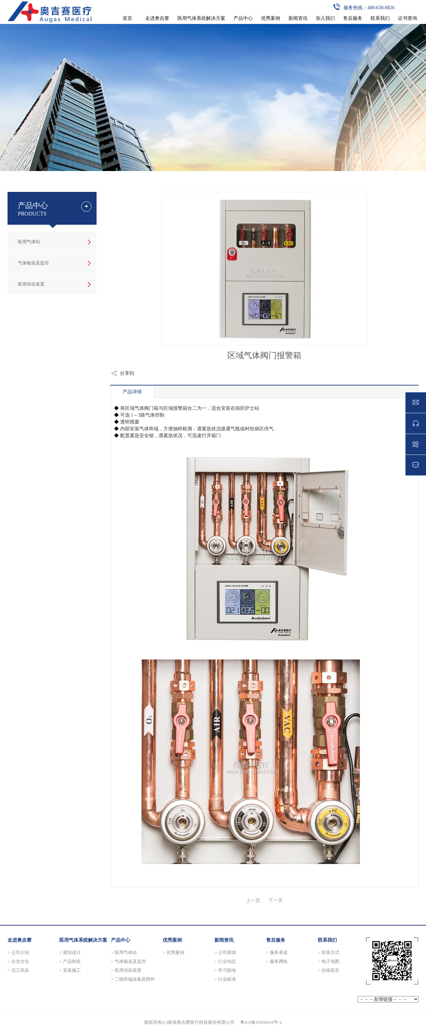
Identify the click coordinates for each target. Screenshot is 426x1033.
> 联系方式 (328, 952)
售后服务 (275, 940)
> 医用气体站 (124, 952)
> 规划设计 (70, 952)
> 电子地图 (328, 961)
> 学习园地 (225, 970)
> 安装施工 (70, 970)
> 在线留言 (328, 970)
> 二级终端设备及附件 (133, 979)
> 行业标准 (225, 979)
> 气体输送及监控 (128, 961)
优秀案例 (172, 940)
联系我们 (327, 940)
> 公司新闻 (225, 952)
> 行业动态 (225, 961)
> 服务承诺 (277, 952)
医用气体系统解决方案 (83, 940)
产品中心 (120, 940)
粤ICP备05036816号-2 (261, 1022)
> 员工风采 (18, 970)
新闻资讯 (224, 940)
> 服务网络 (277, 961)
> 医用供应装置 (126, 970)
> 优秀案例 (173, 952)
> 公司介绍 (18, 952)
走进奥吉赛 (20, 940)
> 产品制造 (70, 961)
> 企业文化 (18, 961)
